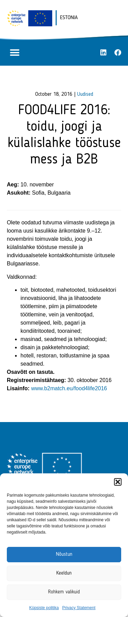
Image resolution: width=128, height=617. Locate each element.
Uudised (85, 94)
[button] (117, 481)
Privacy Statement (78, 607)
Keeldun (64, 573)
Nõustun (64, 554)
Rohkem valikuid (64, 592)
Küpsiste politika (44, 607)
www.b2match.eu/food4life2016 (69, 388)
